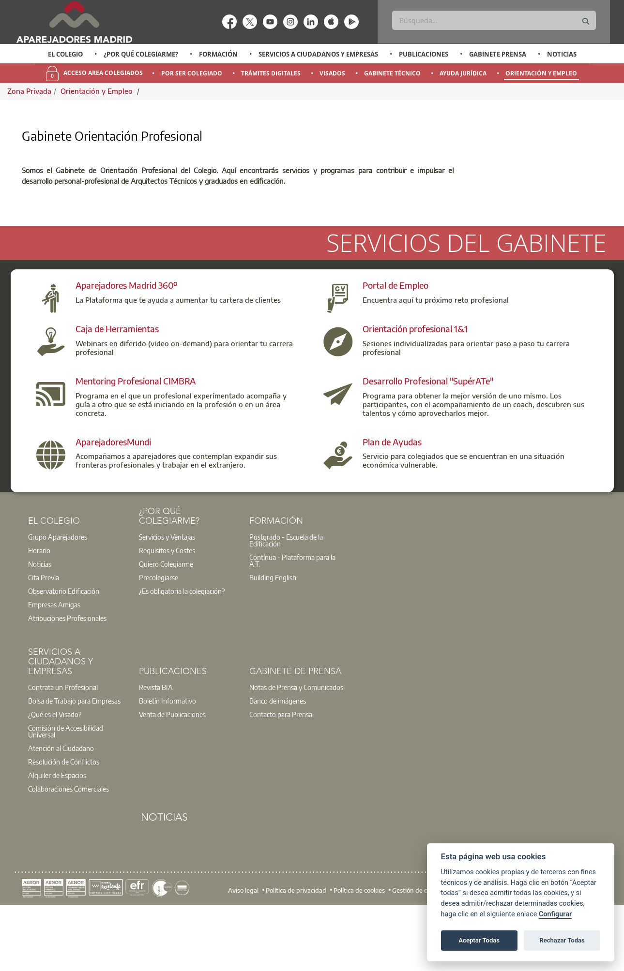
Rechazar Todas (562, 940)
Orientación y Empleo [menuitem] (541, 73)
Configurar (555, 914)
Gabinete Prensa (497, 54)
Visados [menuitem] (332, 73)
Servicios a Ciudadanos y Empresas (318, 54)
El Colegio (65, 54)
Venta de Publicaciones (172, 775)
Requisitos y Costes (167, 611)
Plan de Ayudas (392, 502)
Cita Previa (43, 638)
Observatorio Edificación (63, 652)
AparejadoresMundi (113, 502)
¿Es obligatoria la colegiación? (182, 652)
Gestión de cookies (418, 952)
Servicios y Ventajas (167, 598)
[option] (65, 54)
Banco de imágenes (277, 762)
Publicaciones (423, 54)
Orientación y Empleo (98, 91)
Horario (39, 611)
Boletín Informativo (167, 762)
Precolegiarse (158, 638)
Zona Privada (29, 91)
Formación (218, 54)
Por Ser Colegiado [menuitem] (191, 73)
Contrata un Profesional (63, 748)
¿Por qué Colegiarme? (141, 54)
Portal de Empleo (395, 346)
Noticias (562, 54)
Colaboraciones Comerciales (68, 850)
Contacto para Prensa (280, 775)
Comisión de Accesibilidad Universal (65, 792)
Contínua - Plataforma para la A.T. (292, 622)
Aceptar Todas (479, 940)
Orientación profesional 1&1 (415, 390)
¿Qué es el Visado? (54, 775)
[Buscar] (494, 20)
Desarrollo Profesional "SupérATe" (428, 442)
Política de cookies (359, 952)
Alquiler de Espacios (57, 836)
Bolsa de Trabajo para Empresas (74, 762)
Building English (272, 638)
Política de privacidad (296, 952)
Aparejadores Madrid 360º (127, 346)
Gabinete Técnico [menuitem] (392, 73)
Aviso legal (243, 952)
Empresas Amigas (54, 666)
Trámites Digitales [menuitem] (271, 73)
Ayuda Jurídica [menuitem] (463, 73)
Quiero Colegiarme (166, 625)
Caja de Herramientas (117, 390)
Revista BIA (156, 748)
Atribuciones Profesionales (67, 679)
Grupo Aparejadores (57, 598)
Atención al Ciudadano (61, 809)
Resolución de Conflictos (63, 823)
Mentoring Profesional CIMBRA (136, 442)
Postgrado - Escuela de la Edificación (286, 601)
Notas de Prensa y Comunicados (296, 748)
